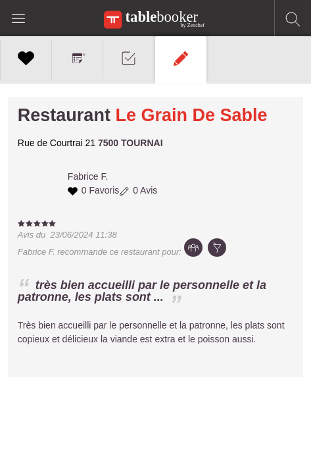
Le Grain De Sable (191, 115)
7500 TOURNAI (130, 143)
